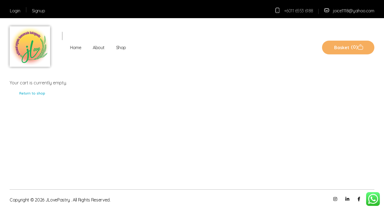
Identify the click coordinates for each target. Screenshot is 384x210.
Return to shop (32, 93)
